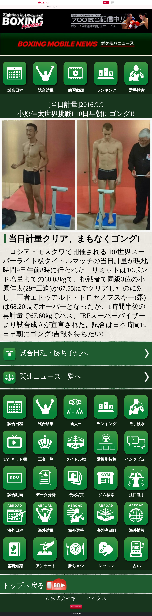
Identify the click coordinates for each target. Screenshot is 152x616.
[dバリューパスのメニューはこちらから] (112, 3)
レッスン (106, 564)
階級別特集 (106, 457)
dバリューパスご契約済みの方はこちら (48, 7)
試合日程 (15, 88)
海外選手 (76, 528)
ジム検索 (106, 493)
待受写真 (76, 493)
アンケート (45, 564)
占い (137, 564)
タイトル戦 (76, 457)
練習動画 (76, 88)
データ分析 (45, 493)
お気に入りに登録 (76, 606)
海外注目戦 (106, 528)
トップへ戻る (34, 585)
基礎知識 (15, 564)
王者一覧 (45, 457)
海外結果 (45, 528)
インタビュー (137, 457)
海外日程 (15, 528)
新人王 (76, 422)
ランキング (106, 88)
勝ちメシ (76, 564)
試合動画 (15, 493)
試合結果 (45, 88)
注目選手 (137, 493)
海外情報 (137, 528)
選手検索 (137, 88)
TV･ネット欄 (15, 457)
